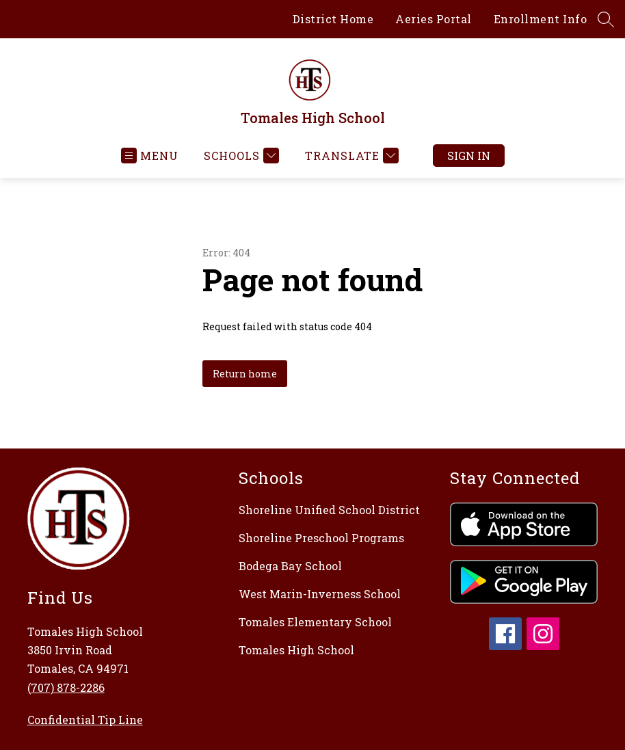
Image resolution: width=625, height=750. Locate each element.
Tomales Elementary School (315, 622)
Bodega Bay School (290, 566)
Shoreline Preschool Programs (321, 538)
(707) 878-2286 (66, 687)
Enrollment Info (540, 19)
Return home (245, 373)
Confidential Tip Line (85, 719)
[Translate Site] (350, 155)
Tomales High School (296, 650)
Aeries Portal (433, 19)
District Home (333, 19)
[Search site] (606, 19)
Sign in (468, 155)
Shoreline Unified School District (329, 510)
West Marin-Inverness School (320, 594)
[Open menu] (149, 155)
